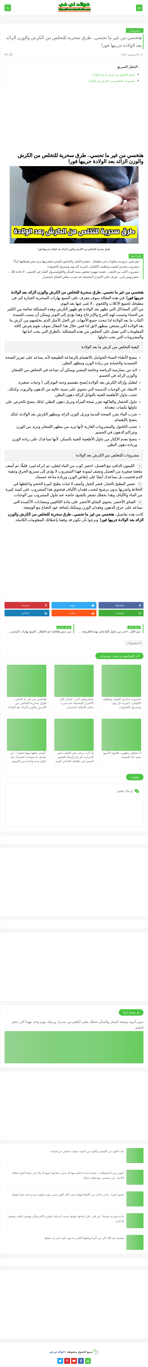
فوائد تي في (56, 1351)
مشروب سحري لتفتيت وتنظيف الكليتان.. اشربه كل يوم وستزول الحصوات (93, 266)
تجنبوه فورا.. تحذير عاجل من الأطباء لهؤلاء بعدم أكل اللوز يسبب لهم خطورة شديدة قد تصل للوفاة (68, 1194)
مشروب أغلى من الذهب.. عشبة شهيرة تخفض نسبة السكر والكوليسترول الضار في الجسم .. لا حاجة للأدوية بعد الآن (73, 271)
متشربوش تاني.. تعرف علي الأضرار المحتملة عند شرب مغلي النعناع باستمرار (90, 277)
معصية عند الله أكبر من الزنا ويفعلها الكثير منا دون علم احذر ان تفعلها (84, 1238)
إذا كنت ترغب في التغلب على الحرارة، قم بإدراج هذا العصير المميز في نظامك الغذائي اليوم (74, 757)
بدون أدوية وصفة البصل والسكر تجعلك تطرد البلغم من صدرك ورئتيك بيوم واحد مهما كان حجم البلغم (77, 1024)
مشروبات (134, 30)
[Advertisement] (73, 119)
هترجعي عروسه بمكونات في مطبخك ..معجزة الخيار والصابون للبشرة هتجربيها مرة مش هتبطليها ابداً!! (76, 261)
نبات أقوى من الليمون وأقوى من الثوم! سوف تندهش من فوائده (87, 1151)
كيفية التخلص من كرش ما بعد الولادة (114, 74)
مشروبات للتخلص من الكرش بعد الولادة (111, 81)
